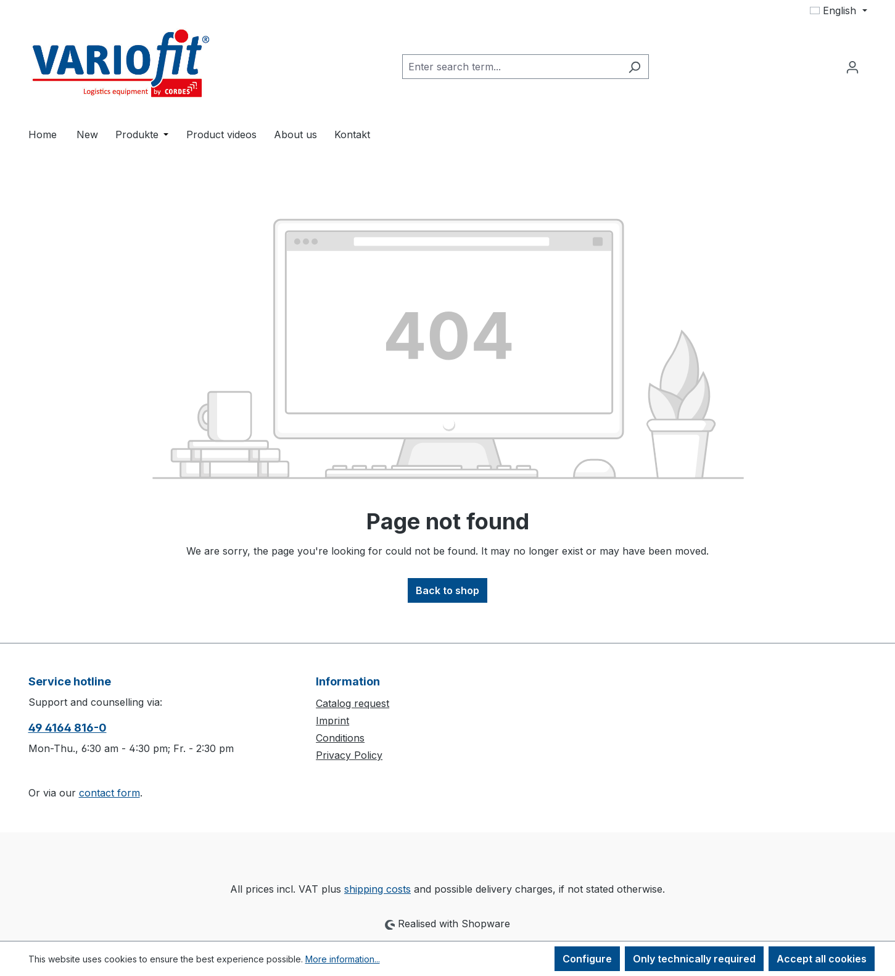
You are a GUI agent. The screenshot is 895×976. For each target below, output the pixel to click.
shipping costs (377, 889)
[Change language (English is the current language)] (838, 10)
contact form (109, 793)
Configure (587, 959)
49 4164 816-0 (67, 727)
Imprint (332, 720)
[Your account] (852, 66)
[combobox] (511, 66)
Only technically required (694, 959)
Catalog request (352, 703)
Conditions (340, 738)
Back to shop (447, 590)
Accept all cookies (822, 959)
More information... (342, 959)
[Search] (634, 66)
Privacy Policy (349, 755)
